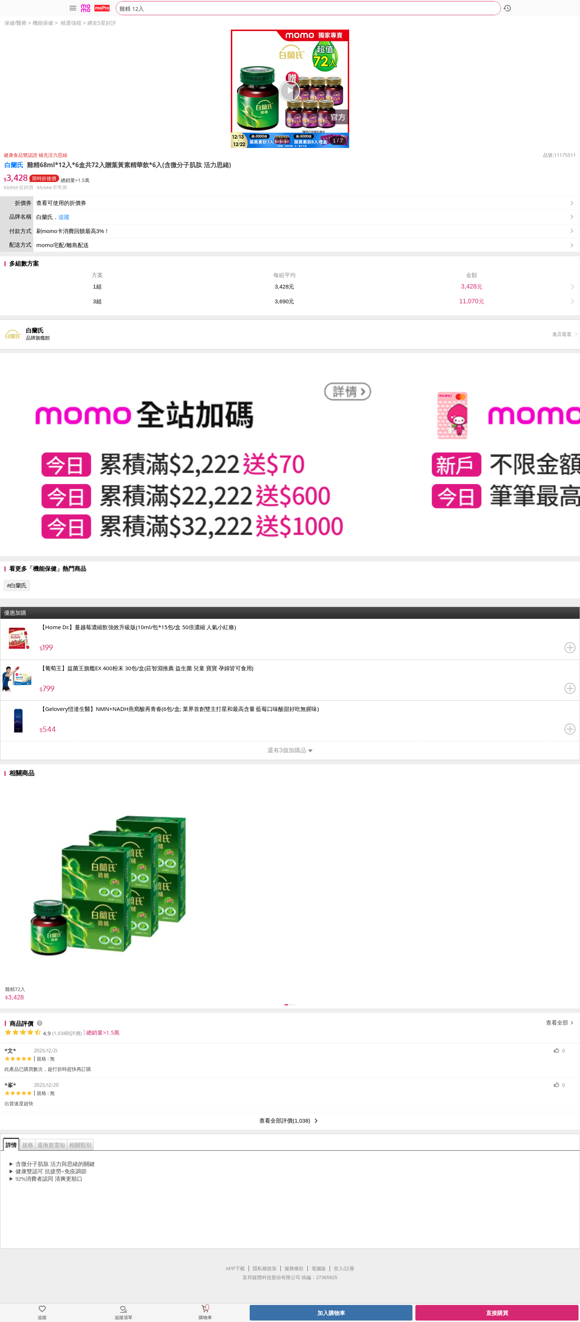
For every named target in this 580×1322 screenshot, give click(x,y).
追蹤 (64, 217)
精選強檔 (71, 23)
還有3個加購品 (290, 750)
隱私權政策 (265, 1268)
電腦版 (318, 1268)
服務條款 (294, 1268)
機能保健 (43, 23)
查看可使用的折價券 (305, 203)
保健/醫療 (15, 23)
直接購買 (497, 1313)
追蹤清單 (123, 1317)
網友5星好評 (101, 23)
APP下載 (235, 1268)
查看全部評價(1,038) (290, 1121)
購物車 (205, 1317)
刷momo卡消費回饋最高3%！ (72, 231)
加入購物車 (331, 1313)
